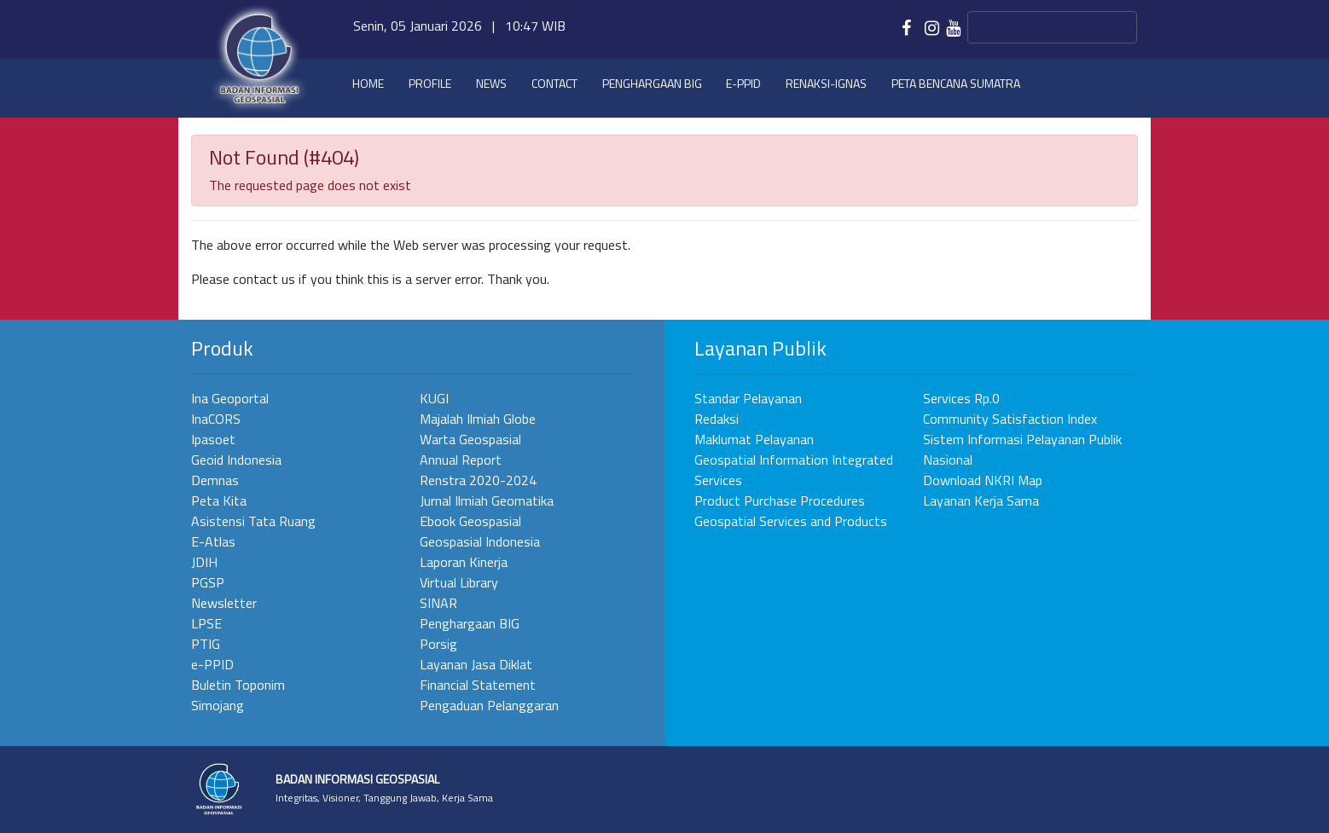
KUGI (434, 398)
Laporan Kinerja (464, 562)
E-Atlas (213, 541)
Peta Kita (219, 500)
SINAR (438, 603)
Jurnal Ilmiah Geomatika (487, 500)
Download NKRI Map (982, 480)
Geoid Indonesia (236, 459)
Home (368, 83)
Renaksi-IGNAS (826, 83)
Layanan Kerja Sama (981, 500)
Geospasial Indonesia (480, 541)
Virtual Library (459, 582)
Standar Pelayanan (748, 398)
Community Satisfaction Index (1010, 418)
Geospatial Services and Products (790, 521)
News (491, 83)
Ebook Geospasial (470, 521)
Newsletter (224, 603)
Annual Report (461, 459)
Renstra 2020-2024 (478, 480)
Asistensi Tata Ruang (253, 521)
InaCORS (216, 418)
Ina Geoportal (230, 398)
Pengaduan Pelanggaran (489, 705)
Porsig (438, 643)
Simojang (217, 705)
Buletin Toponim (238, 684)
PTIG (205, 643)
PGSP (207, 582)
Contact (554, 83)
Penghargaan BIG (652, 83)
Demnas (215, 480)
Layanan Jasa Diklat (476, 664)
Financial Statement (478, 684)
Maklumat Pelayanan (754, 439)
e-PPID (743, 83)
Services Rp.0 (961, 398)
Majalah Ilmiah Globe (478, 418)
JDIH (204, 562)
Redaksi (716, 418)
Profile (430, 83)
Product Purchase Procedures (779, 500)
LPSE (206, 623)
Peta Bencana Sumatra (955, 83)
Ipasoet (213, 439)
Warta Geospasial (470, 439)
